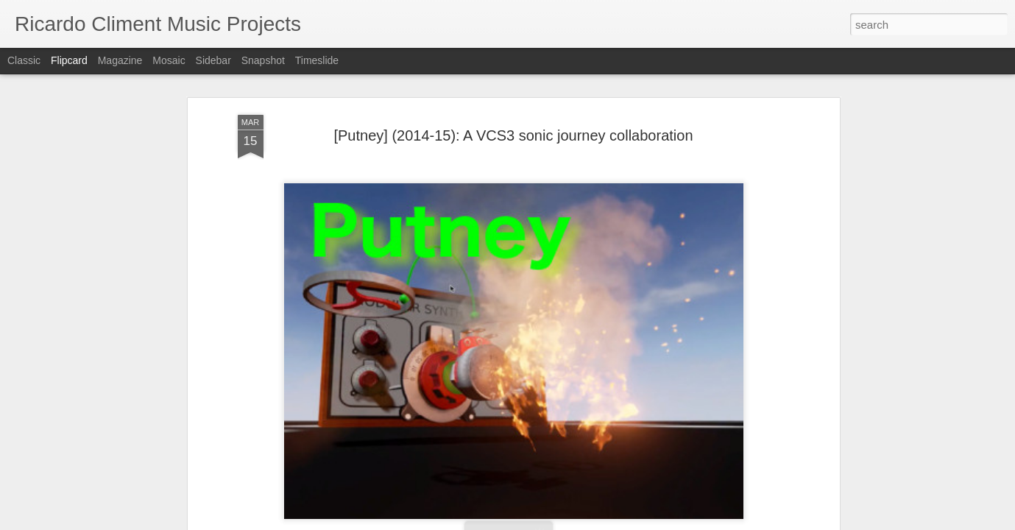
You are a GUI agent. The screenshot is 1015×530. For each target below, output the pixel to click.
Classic (23, 60)
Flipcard (69, 60)
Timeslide (317, 60)
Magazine (120, 60)
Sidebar (213, 60)
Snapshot (263, 60)
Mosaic (168, 60)
